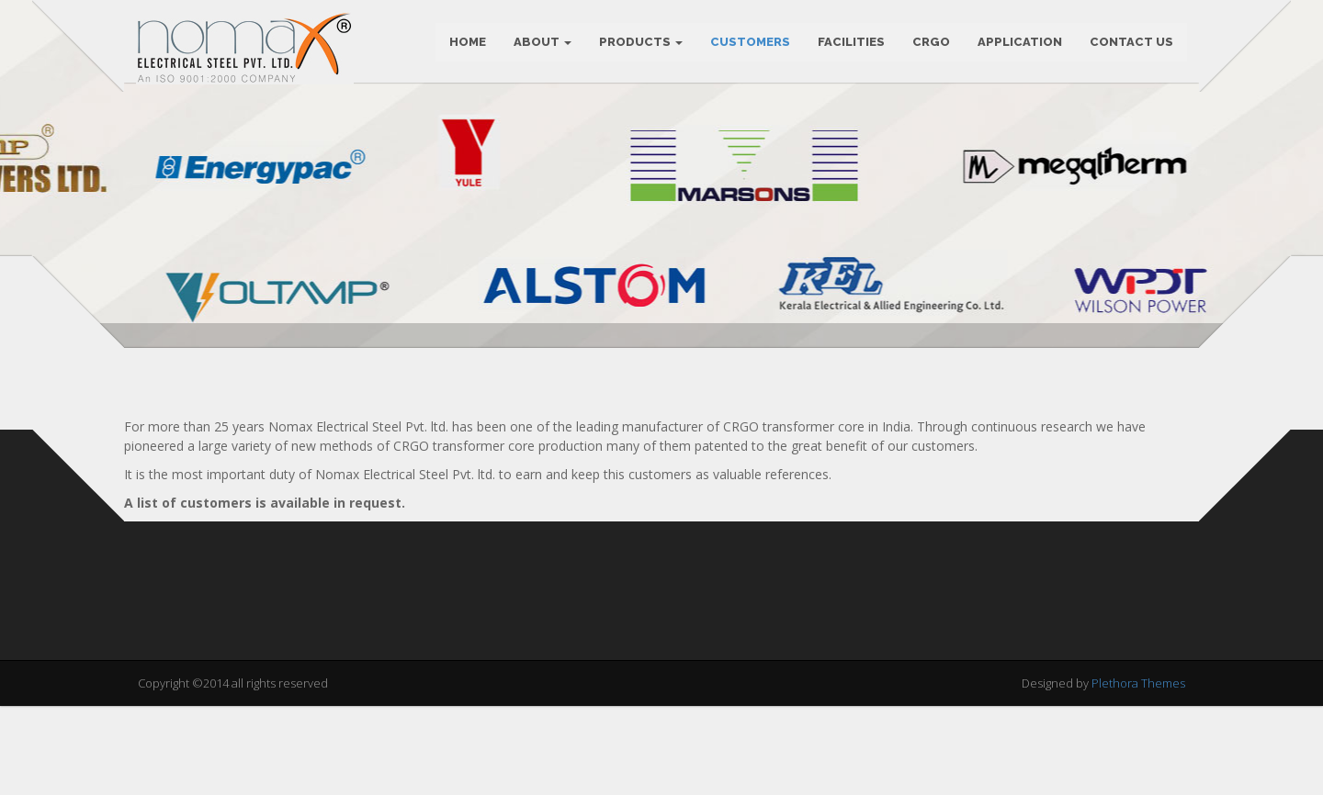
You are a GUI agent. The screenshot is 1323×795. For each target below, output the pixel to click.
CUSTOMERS (748, 45)
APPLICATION (1018, 45)
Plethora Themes (1138, 775)
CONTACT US (1129, 45)
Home (465, 45)
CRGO (929, 45)
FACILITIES (849, 45)
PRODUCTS (639, 45)
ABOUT (541, 45)
